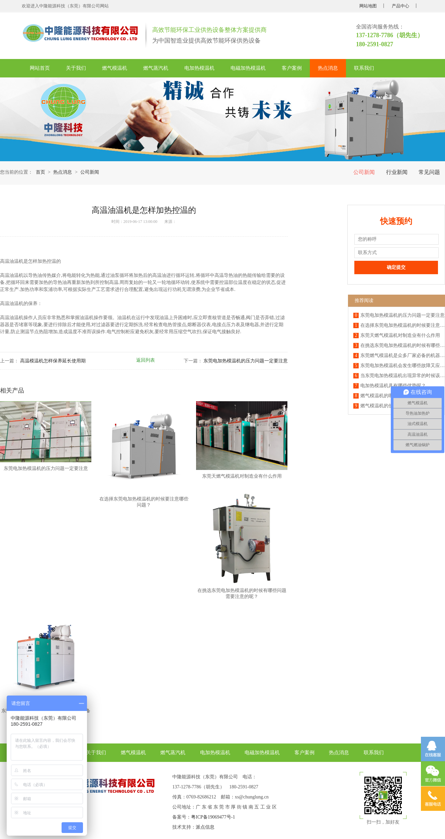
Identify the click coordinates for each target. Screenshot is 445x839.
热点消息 (328, 68)
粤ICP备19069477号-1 (213, 817)
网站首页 (40, 68)
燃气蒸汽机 (155, 68)
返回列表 (145, 360)
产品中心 (400, 5)
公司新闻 (364, 172)
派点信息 (205, 827)
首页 (40, 172)
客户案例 (292, 68)
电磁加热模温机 (248, 68)
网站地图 (368, 5)
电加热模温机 (199, 68)
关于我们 (76, 68)
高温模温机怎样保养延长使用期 (53, 360)
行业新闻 (397, 172)
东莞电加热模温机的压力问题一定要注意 (245, 360)
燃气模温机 (114, 68)
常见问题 (429, 172)
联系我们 (364, 68)
